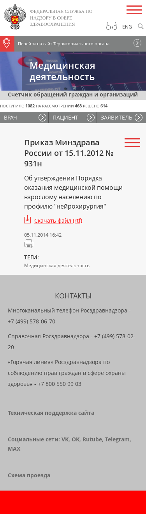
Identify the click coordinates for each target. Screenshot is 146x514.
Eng (127, 26)
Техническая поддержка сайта (51, 412)
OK (75, 439)
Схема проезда (29, 475)
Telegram (117, 439)
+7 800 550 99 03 (59, 383)
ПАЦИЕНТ (65, 117)
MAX (14, 448)
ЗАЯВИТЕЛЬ (116, 117)
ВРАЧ (10, 117)
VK (65, 439)
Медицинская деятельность (57, 265)
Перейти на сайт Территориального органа (54, 44)
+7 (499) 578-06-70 (31, 321)
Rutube (92, 439)
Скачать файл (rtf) (58, 220)
